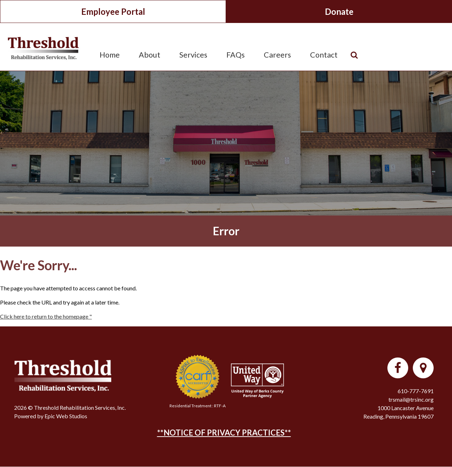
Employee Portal (113, 11)
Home (110, 54)
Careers (277, 54)
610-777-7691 (416, 391)
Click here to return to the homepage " (46, 316)
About (149, 54)
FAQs (235, 54)
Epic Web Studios (65, 416)
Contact (324, 54)
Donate (339, 11)
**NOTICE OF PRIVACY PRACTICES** (224, 432)
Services (193, 54)
